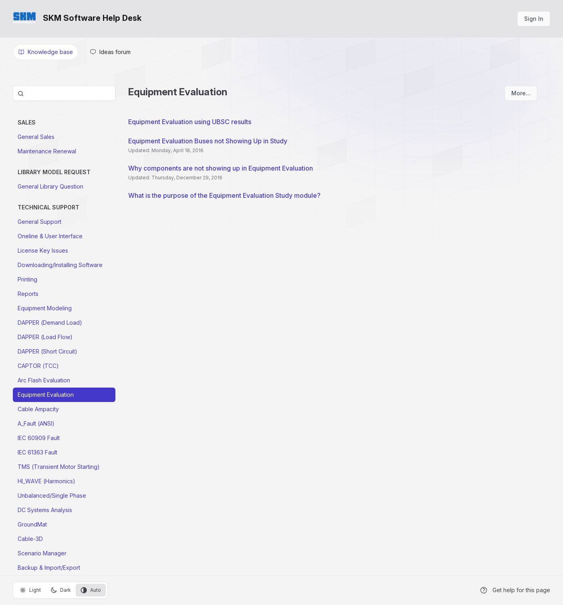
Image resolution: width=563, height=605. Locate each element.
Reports (28, 293)
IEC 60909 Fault (39, 437)
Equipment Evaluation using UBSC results (189, 122)
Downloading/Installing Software (60, 264)
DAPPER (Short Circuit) (47, 351)
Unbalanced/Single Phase (52, 495)
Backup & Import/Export (49, 567)
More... (521, 93)
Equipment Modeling (45, 308)
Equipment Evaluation (46, 394)
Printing (27, 279)
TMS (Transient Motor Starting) (59, 466)
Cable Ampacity (38, 409)
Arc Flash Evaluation (44, 380)
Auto (91, 590)
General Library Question (50, 186)
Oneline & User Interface (50, 236)
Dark (60, 590)
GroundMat (32, 524)
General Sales (36, 136)
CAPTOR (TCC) (38, 365)
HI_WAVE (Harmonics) (46, 481)
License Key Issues (43, 250)
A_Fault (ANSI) (36, 423)
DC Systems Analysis (45, 510)
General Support (39, 221)
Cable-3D (30, 538)
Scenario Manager (42, 553)
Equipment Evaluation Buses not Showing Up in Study (207, 141)
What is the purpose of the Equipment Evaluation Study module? (224, 195)
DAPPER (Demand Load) (50, 322)
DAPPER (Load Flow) (45, 337)
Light (30, 590)
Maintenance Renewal (47, 151)
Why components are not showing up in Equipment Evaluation (220, 168)
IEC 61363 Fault (37, 452)
